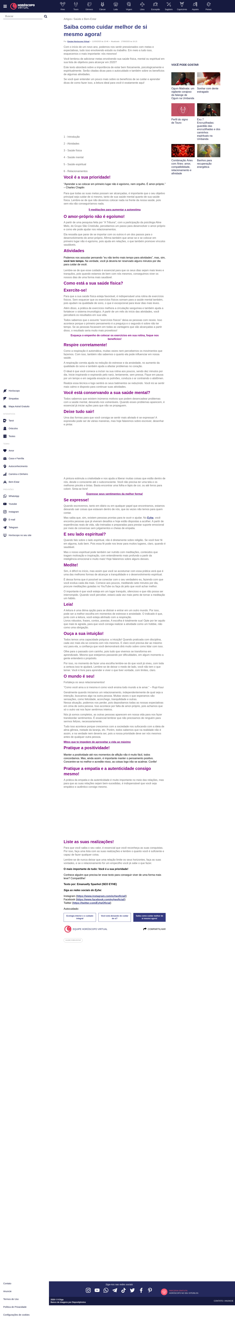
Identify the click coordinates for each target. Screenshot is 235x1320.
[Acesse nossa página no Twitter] (132, 1291)
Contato (7, 1283)
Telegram (10, 527)
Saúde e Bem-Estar (85, 19)
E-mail (9, 519)
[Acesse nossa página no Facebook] (141, 1291)
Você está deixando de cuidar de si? (114, 917)
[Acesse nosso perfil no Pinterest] (150, 1291)
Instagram (11, 511)
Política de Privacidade (14, 1307)
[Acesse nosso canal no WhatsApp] (106, 1291)
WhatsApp (11, 496)
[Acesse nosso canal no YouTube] (97, 1291)
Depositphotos (79, 1302)
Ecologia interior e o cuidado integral (79, 917)
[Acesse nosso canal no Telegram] (115, 1291)
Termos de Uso (11, 1299)
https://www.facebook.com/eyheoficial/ (101, 899)
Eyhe (150, 517)
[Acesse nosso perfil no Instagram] (88, 1291)
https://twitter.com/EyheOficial (91, 903)
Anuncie (7, 1291)
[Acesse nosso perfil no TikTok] (123, 1291)
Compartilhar (154, 929)
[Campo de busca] (22, 17)
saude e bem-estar (73, 940)
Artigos (68, 19)
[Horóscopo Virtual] (22, 6)
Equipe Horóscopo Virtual (78, 41)
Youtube (10, 504)
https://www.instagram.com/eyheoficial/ (101, 896)
